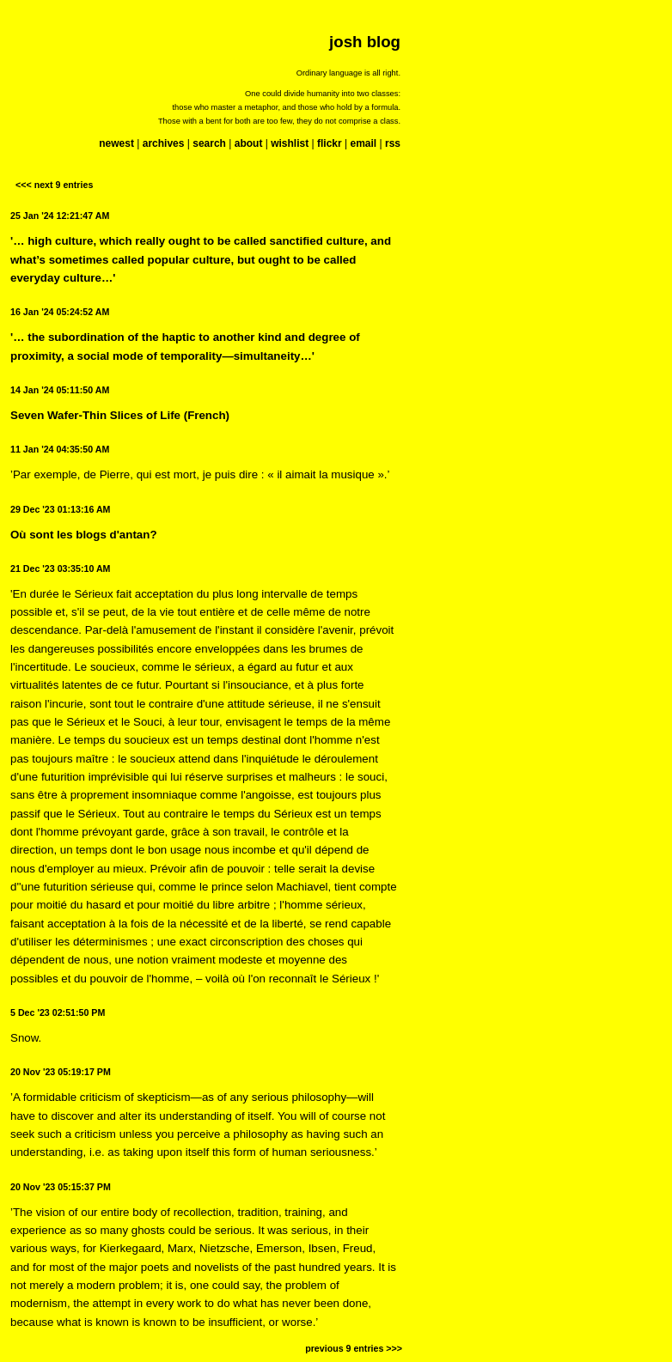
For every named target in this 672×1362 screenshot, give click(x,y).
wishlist (290, 143)
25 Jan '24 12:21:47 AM (59, 215)
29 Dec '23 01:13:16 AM (60, 509)
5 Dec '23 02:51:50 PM (57, 1012)
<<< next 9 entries (54, 184)
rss (392, 143)
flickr (329, 143)
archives (164, 143)
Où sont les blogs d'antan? (83, 534)
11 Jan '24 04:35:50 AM (59, 449)
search (209, 143)
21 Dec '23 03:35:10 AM (60, 568)
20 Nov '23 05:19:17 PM (60, 1072)
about (249, 143)
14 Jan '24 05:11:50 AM (59, 390)
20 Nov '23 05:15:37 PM (60, 1187)
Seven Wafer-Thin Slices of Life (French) (119, 415)
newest (116, 143)
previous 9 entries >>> (353, 1348)
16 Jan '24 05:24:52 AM (59, 312)
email (363, 143)
